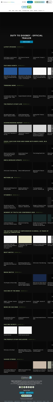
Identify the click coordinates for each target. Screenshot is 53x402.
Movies (20, 10)
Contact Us (40, 10)
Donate (30, 2)
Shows (13, 10)
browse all (20, 46)
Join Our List (29, 392)
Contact (44, 401)
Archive (31, 10)
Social (48, 401)
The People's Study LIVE (13, 104)
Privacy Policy (29, 401)
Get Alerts (35, 10)
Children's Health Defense (8, 401)
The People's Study (25, 10)
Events (16, 10)
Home (10, 10)
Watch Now (26, 41)
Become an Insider (39, 2)
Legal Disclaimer (17, 401)
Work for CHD (39, 401)
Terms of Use (23, 401)
